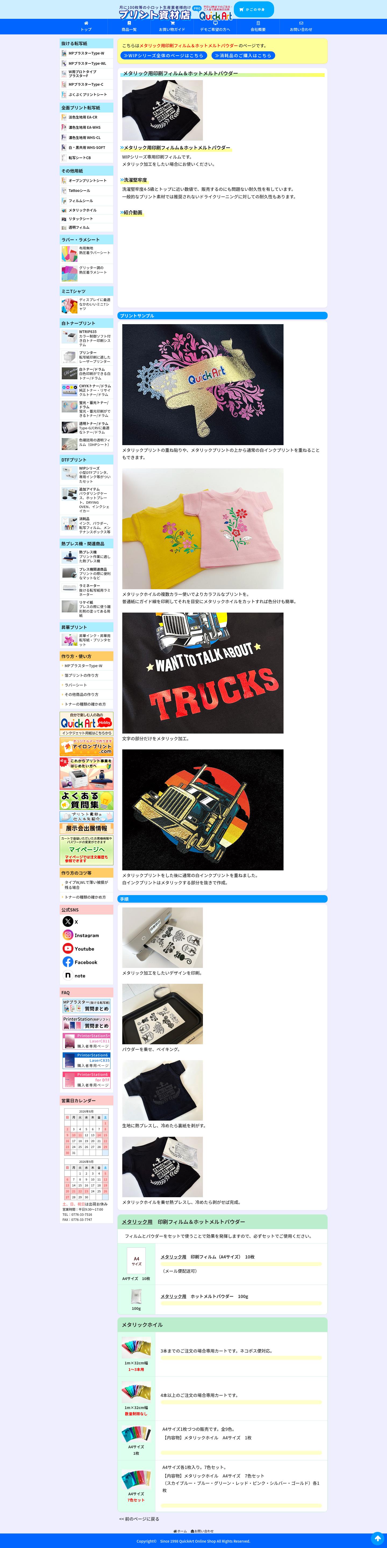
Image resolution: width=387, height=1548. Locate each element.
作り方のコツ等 (77, 873)
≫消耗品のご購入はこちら (243, 55)
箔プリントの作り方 (82, 675)
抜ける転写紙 (74, 43)
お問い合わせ (202, 1531)
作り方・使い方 (77, 656)
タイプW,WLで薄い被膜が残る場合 (86, 885)
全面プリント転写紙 (81, 107)
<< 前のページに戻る (139, 1518)
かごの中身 (255, 9)
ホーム (180, 1531)
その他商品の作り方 (82, 694)
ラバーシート (76, 685)
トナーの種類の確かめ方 (85, 704)
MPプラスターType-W (83, 665)
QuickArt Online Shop (197, 1541)
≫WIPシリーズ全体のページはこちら (164, 55)
